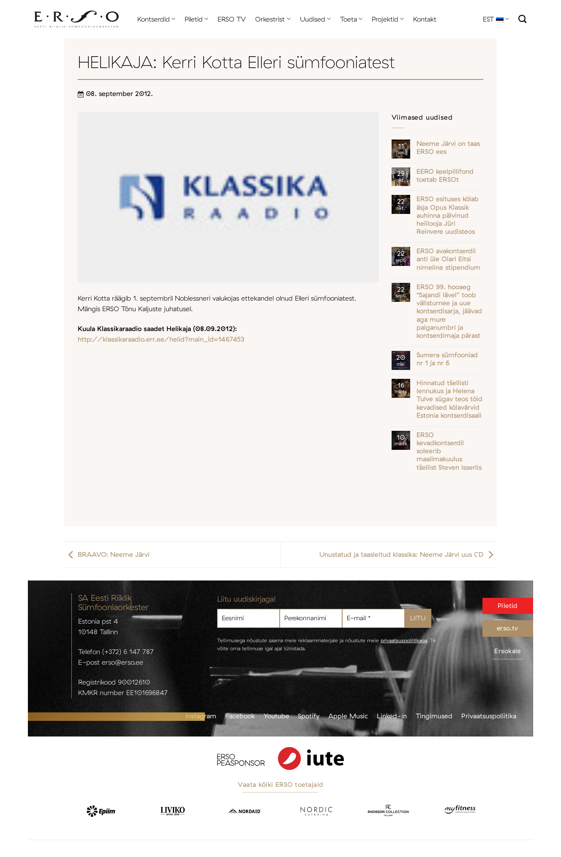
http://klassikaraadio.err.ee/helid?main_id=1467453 (161, 339)
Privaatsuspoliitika (488, 716)
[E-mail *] (373, 618)
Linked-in (392, 716)
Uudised (315, 19)
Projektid (388, 19)
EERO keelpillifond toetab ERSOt (445, 175)
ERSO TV (232, 19)
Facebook (240, 716)
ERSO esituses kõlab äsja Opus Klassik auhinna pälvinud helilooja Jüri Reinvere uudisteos (448, 215)
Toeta (351, 19)
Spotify (308, 716)
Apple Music (348, 716)
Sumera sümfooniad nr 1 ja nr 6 (447, 359)
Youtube (276, 716)
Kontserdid (156, 19)
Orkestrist (272, 19)
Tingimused (434, 716)
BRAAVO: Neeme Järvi (107, 554)
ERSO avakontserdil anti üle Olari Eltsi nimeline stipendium (448, 259)
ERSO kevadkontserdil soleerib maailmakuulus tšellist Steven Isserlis (449, 451)
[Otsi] (522, 19)
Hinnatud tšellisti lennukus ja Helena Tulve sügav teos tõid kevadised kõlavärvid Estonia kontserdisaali (449, 399)
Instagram (200, 716)
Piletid (196, 19)
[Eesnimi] (248, 618)
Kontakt (424, 19)
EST (496, 19)
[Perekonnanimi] (311, 618)
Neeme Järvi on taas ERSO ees (448, 148)
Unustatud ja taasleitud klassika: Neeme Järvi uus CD (408, 554)
